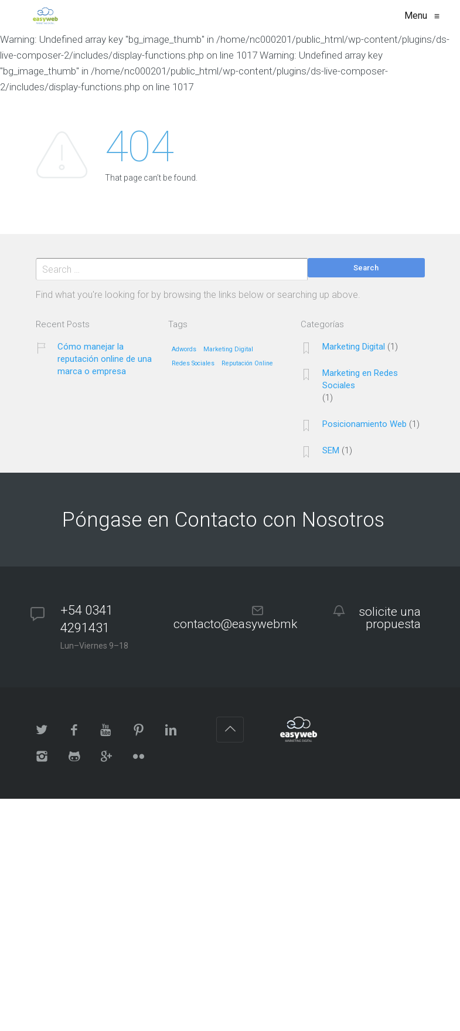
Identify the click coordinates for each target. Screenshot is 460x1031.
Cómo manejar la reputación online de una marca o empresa (104, 359)
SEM (330, 450)
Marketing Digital (353, 346)
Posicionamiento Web (364, 424)
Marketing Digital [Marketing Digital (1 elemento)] (228, 349)
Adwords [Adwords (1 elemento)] (184, 349)
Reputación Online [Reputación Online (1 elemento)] (247, 363)
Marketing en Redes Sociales (360, 379)
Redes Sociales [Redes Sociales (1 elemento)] (193, 363)
